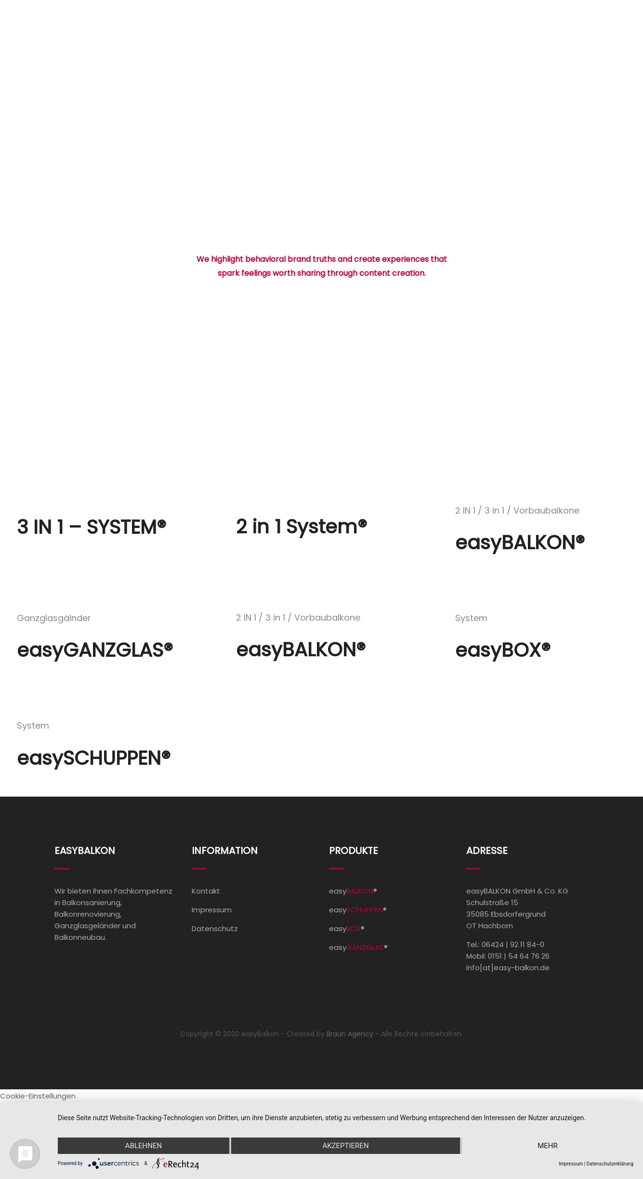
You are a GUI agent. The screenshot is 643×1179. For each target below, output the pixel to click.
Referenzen (414, 40)
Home (282, 40)
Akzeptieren (345, 1145)
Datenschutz (215, 928)
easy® (353, 891)
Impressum (212, 910)
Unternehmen (487, 40)
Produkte (340, 40)
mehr (548, 1145)
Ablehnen (143, 1145)
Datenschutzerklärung (610, 1163)
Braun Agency (350, 1034)
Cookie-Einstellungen (38, 1096)
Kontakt (565, 40)
